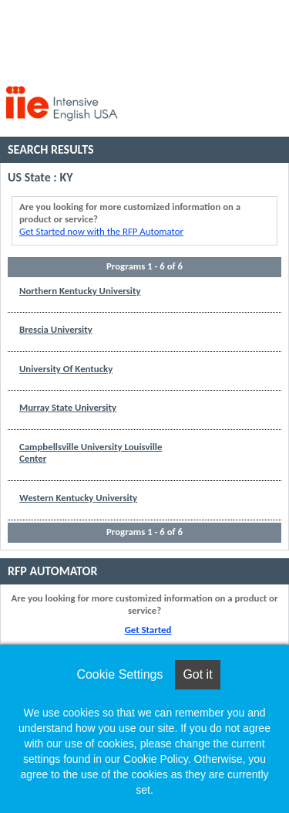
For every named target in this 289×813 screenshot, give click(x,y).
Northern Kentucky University (80, 290)
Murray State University (67, 407)
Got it (197, 674)
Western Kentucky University (78, 497)
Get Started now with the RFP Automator (101, 231)
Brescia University (55, 329)
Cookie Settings (119, 674)
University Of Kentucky (66, 368)
